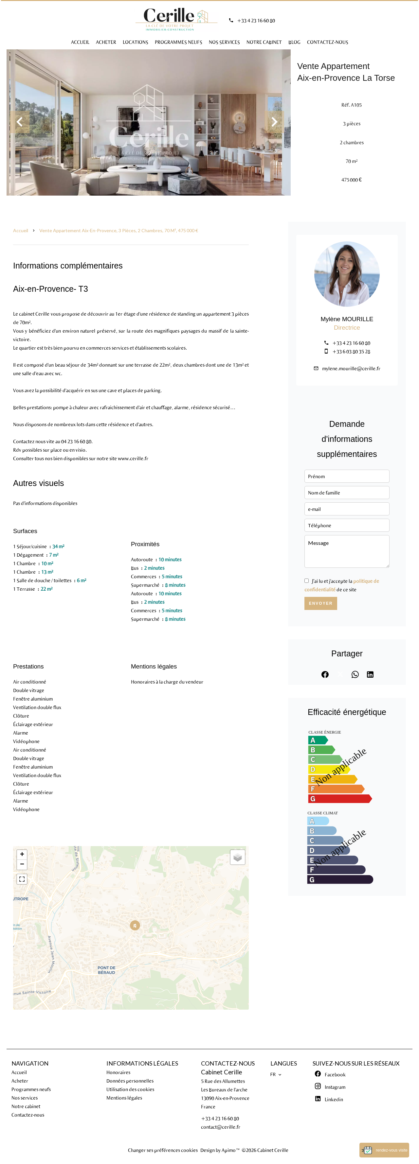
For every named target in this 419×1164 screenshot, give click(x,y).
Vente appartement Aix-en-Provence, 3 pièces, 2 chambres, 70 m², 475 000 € (118, 230)
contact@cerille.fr (220, 1127)
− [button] (22, 865)
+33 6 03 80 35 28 (351, 351)
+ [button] (22, 855)
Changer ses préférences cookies (163, 1150)
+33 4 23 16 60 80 (256, 20)
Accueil (20, 230)
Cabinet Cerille (221, 1072)
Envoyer (321, 603)
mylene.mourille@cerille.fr (351, 368)
